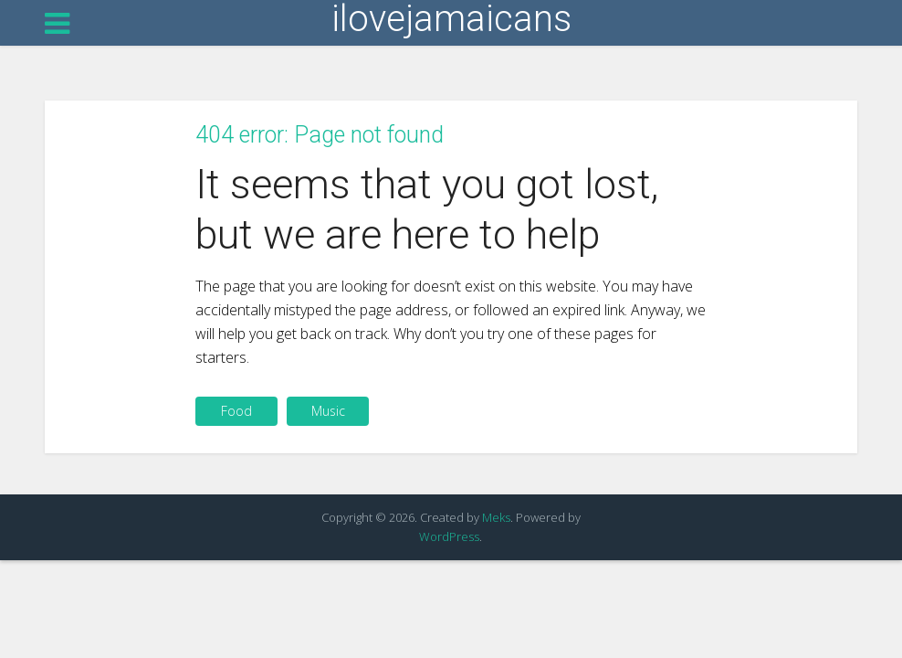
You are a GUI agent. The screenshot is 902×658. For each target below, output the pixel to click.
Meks (496, 517)
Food (236, 410)
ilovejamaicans (451, 19)
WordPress (449, 536)
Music (328, 410)
